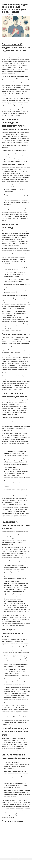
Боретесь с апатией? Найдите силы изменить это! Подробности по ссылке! (16, 47)
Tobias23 (3, 14)
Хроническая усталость (8, 57)
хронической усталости (20, 103)
